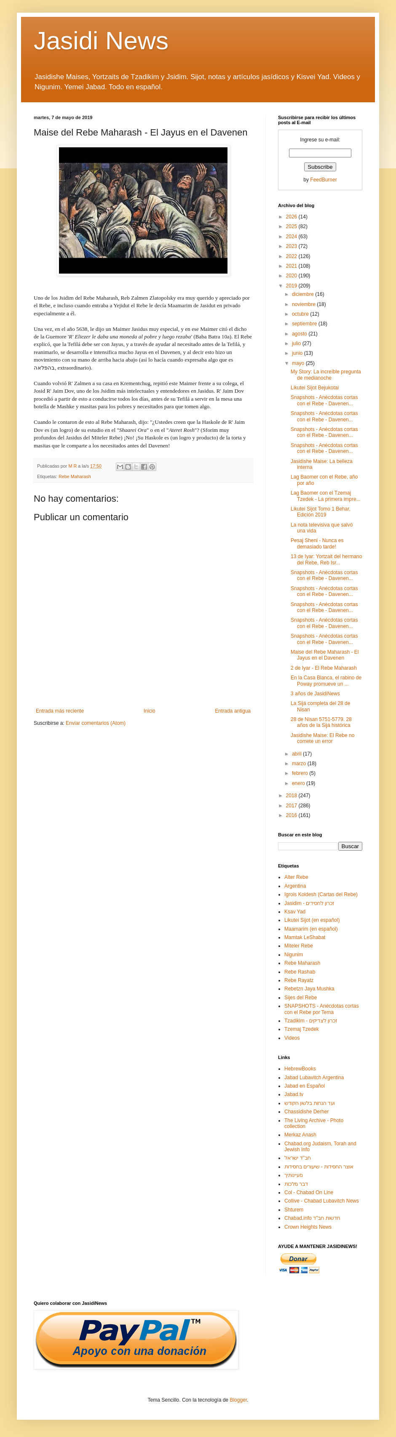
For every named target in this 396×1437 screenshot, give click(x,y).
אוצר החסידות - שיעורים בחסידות (318, 1167)
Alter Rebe (296, 877)
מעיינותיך (293, 1175)
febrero (300, 773)
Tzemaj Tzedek (301, 1029)
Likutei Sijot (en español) (312, 920)
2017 (292, 806)
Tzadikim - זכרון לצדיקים (310, 1021)
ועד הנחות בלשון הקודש (309, 1103)
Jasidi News (101, 41)
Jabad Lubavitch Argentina (314, 1077)
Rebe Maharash (75, 476)
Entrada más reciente (60, 711)
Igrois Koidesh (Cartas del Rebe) (321, 894)
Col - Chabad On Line (308, 1192)
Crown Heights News (308, 1227)
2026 (292, 217)
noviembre (304, 304)
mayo (299, 363)
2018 (292, 795)
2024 (292, 237)
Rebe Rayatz (298, 980)
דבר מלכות (296, 1184)
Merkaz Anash (300, 1135)
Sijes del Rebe (300, 998)
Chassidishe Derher (306, 1112)
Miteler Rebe (298, 946)
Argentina (295, 886)
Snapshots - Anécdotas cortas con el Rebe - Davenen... (324, 400)
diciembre (303, 294)
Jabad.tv (293, 1094)
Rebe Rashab (299, 972)
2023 (292, 246)
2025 (292, 226)
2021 (292, 266)
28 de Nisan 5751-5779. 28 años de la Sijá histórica (321, 722)
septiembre (305, 324)
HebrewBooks (300, 1069)
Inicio (149, 711)
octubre (301, 314)
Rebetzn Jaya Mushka (309, 989)
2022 (292, 256)
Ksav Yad (294, 912)
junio (298, 353)
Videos (292, 1038)
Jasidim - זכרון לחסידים (309, 903)
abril (297, 754)
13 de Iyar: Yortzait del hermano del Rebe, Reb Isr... (326, 559)
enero (299, 783)
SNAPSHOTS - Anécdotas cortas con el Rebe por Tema (321, 1009)
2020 (292, 276)
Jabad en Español (304, 1086)
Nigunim (293, 955)
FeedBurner (323, 180)
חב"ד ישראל (297, 1158)
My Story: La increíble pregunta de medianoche (326, 375)
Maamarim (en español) (311, 929)
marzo (300, 763)
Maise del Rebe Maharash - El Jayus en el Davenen (325, 655)
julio (297, 343)
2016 (292, 815)
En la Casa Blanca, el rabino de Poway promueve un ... (326, 681)
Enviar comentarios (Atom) (96, 723)
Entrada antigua (233, 711)
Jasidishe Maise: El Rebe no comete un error (322, 738)
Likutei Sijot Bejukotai (315, 388)
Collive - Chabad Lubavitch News (321, 1201)
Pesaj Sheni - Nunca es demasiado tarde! (317, 543)
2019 (292, 286)
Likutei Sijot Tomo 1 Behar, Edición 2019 (321, 512)
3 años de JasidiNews (315, 694)
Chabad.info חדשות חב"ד (312, 1218)
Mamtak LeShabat (304, 937)
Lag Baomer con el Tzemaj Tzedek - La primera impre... (326, 496)
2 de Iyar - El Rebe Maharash (324, 668)
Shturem (293, 1210)
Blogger (238, 1400)
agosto (300, 334)
